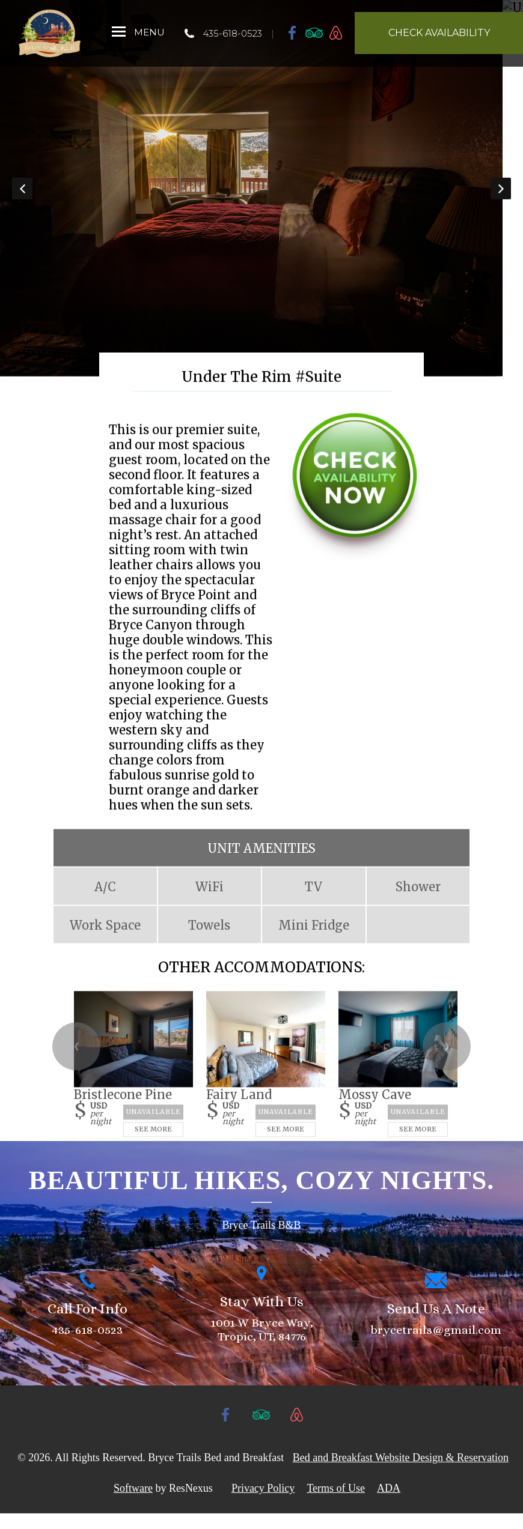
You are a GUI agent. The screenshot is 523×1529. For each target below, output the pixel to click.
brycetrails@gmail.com (435, 1345)
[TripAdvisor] (314, 32)
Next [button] (501, 196)
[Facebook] (292, 32)
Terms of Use (336, 1504)
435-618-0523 (232, 33)
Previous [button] (22, 196)
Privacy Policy (263, 1504)
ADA (388, 1504)
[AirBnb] (336, 32)
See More (153, 1144)
